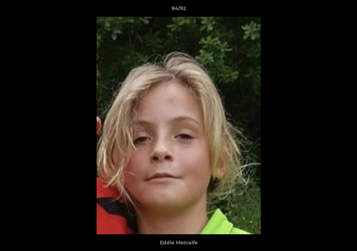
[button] (344, 10)
